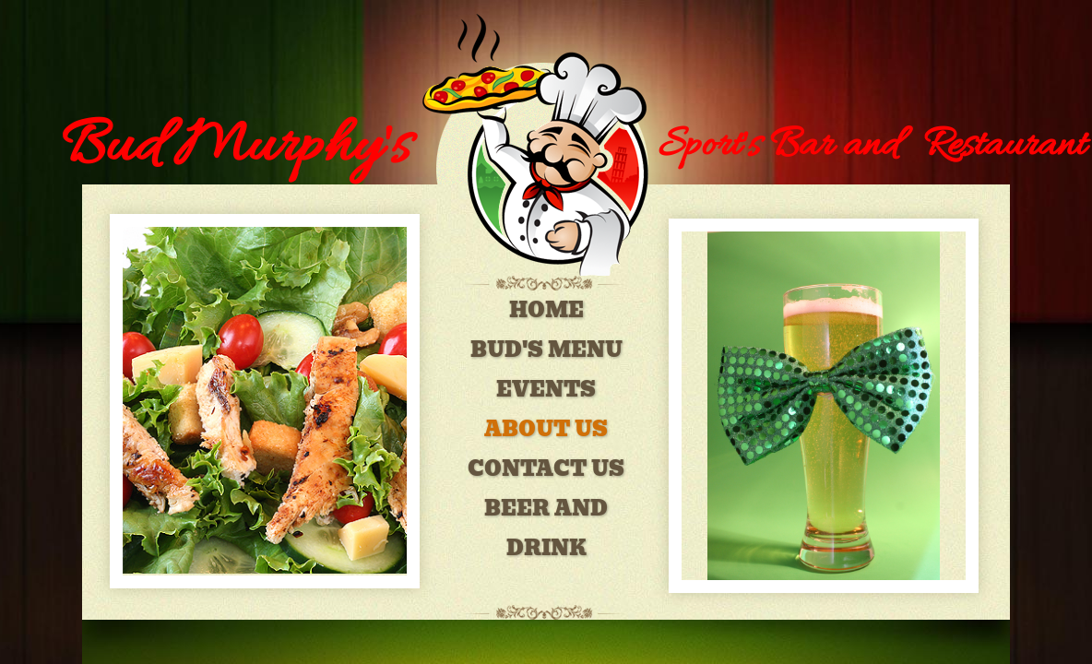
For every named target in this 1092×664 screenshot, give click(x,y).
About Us (546, 429)
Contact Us (546, 469)
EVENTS (546, 390)
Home (546, 310)
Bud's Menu (546, 350)
